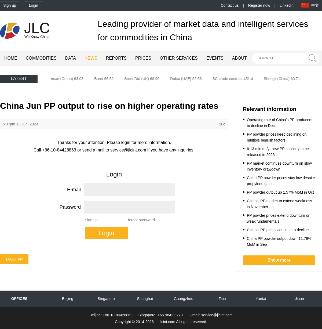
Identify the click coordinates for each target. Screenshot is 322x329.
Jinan (299, 299)
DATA (70, 58)
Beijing (67, 299)
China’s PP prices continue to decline (278, 230)
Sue (222, 124)
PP (20, 259)
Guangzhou (183, 299)
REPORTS (116, 58)
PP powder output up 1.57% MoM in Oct (280, 192)
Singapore (106, 299)
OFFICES (19, 299)
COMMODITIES (41, 58)
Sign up (9, 5)
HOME (10, 58)
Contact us (230, 5)
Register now (259, 5)
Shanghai (145, 299)
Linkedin (287, 5)
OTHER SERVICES (179, 58)
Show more (279, 260)
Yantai (261, 299)
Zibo (222, 299)
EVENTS (215, 58)
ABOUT (239, 58)
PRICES (143, 58)
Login (33, 5)
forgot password (141, 220)
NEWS (91, 58)
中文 (315, 5)
